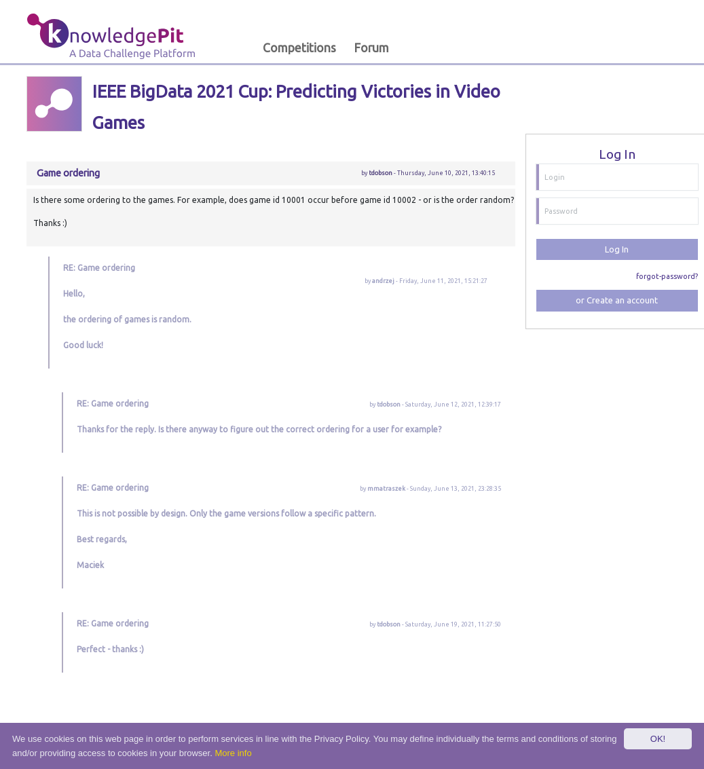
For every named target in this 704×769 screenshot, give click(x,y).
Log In (617, 249)
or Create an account (617, 300)
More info (233, 753)
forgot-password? (667, 276)
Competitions (299, 47)
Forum (371, 47)
